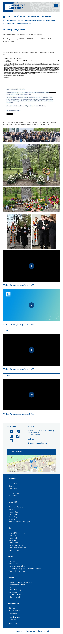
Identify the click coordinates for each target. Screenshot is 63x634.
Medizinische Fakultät (15, 21)
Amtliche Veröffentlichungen (19, 522)
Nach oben (12, 613)
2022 (8, 375)
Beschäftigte (13, 517)
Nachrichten (13, 512)
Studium (11, 486)
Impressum (18, 631)
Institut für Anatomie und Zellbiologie (29, 17)
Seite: (10, 624)
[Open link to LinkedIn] (10, 436)
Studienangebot (14, 510)
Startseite (12, 478)
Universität (12, 484)
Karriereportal (13, 514)
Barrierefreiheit (43, 631)
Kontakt (32, 426)
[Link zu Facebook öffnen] (17, 436)
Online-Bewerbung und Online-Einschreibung (24, 569)
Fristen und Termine (15, 507)
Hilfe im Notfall (14, 597)
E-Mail (32, 439)
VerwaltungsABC (14, 519)
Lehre (10, 491)
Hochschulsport (14, 538)
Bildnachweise (14, 611)
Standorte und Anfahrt (16, 585)
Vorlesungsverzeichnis (16, 566)
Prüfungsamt (13, 543)
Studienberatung (14, 540)
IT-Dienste (12, 536)
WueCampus (13, 564)
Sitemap (11, 608)
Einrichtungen (13, 493)
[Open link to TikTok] (17, 432)
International (13, 496)
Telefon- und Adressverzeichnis (20, 582)
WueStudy (12, 561)
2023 (8, 331)
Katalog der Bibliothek (16, 571)
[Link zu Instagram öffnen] (10, 432)
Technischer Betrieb (15, 595)
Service (11, 528)
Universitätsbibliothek (16, 533)
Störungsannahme (15, 592)
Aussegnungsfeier (24, 23)
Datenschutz (30, 631)
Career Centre (13, 550)
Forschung (12, 488)
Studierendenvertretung (17, 548)
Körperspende (10, 23)
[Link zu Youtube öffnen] (10, 441)
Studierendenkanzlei (16, 545)
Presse (11, 587)
